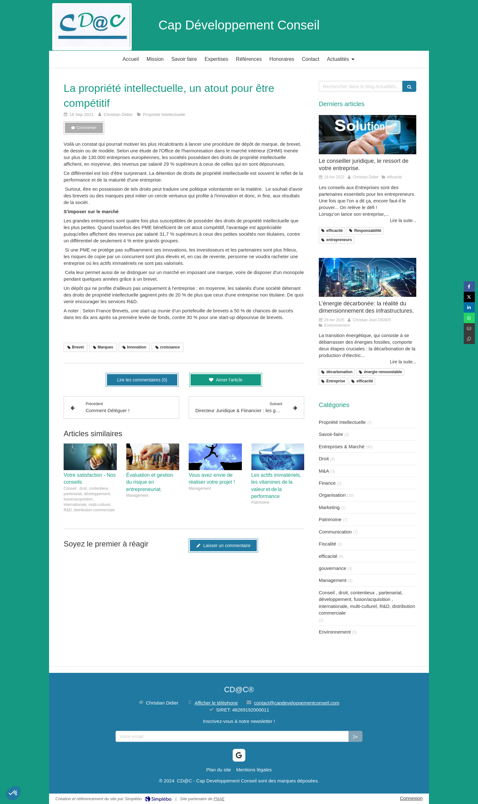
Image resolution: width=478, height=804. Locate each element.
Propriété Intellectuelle (342, 422)
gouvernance (332, 568)
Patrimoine (330, 519)
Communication (335, 531)
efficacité (328, 556)
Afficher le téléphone (216, 702)
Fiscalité (327, 543)
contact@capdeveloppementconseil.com (296, 702)
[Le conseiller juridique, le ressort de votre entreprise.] (367, 134)
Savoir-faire (331, 434)
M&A (324, 471)
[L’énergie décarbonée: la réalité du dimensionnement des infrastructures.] (367, 277)
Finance (327, 483)
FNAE (219, 798)
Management (333, 580)
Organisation (332, 495)
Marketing (329, 507)
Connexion (411, 798)
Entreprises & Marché (341, 446)
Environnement (335, 632)
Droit (324, 458)
